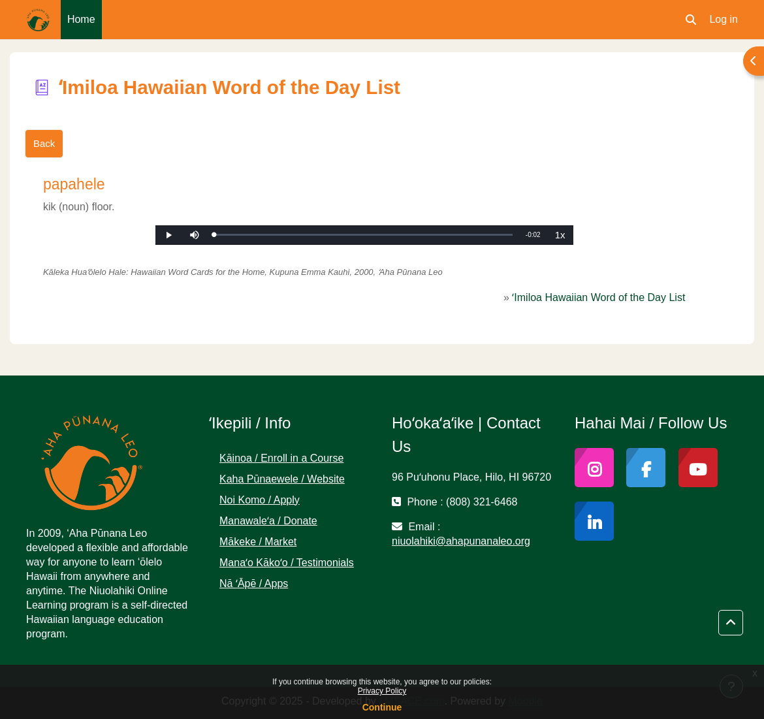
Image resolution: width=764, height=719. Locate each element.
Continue (382, 707)
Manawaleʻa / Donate (268, 520)
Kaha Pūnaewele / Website (282, 479)
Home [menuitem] (81, 19)
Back (44, 143)
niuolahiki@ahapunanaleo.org (461, 541)
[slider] (363, 235)
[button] (691, 19)
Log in (723, 19)
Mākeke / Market (257, 541)
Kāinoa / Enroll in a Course (281, 458)
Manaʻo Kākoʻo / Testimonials (286, 562)
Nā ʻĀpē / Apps (253, 583)
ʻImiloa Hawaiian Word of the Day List (598, 297)
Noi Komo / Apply (259, 499)
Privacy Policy (382, 690)
